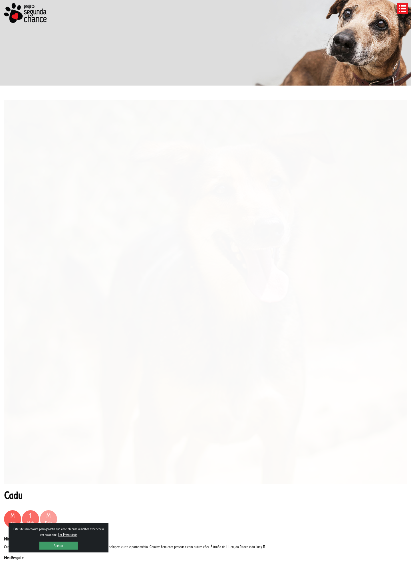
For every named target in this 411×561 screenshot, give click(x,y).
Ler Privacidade (67, 534)
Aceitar (58, 545)
